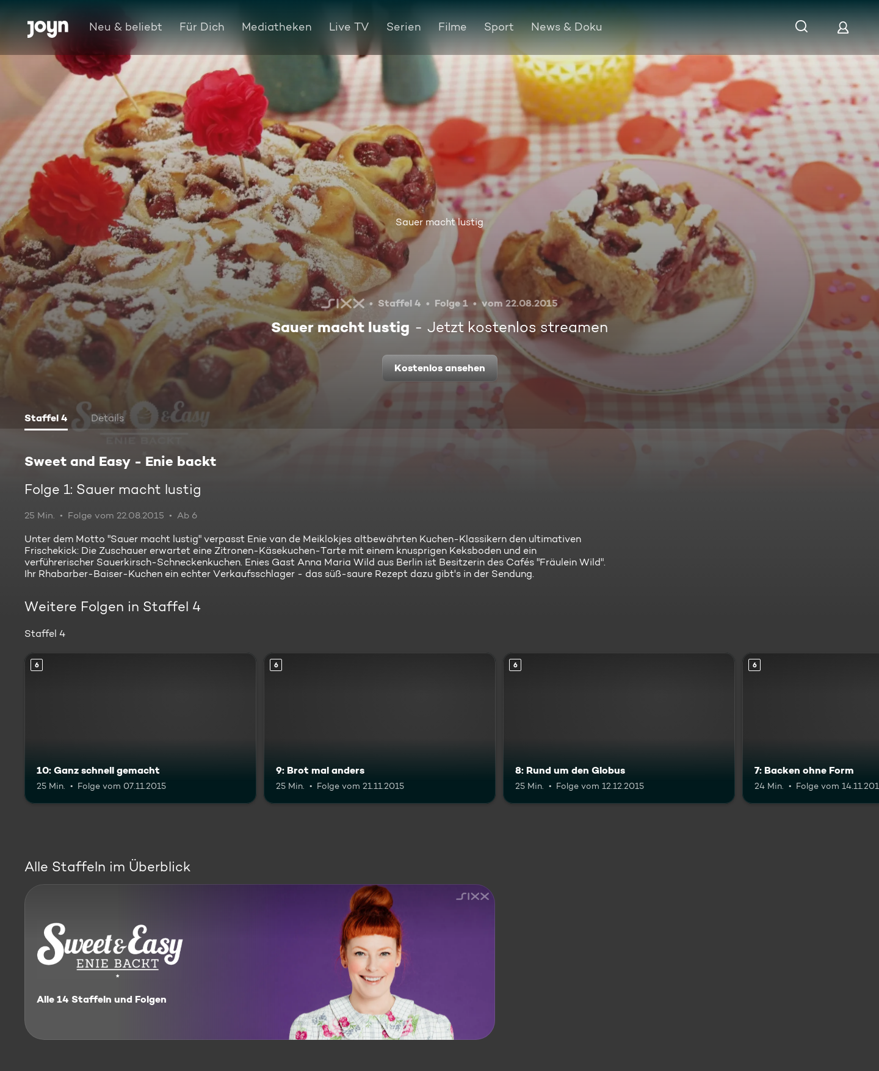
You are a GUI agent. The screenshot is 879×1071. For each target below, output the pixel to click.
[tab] (46, 419)
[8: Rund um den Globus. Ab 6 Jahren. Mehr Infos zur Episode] (619, 728)
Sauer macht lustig (439, 222)
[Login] (843, 27)
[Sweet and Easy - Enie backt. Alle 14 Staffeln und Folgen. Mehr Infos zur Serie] (259, 962)
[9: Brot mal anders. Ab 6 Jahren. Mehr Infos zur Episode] (380, 728)
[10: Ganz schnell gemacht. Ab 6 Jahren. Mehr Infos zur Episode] (140, 728)
